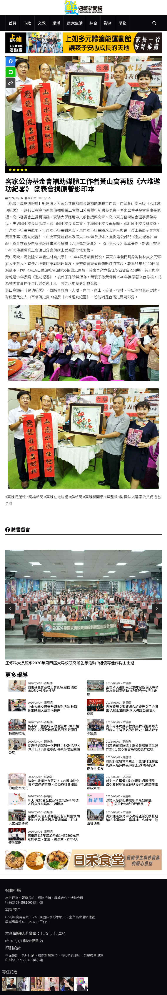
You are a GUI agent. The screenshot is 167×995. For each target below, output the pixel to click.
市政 (27, 23)
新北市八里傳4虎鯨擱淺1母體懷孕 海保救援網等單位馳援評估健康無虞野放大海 (122, 784)
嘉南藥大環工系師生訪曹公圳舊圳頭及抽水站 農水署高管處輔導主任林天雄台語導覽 (44, 819)
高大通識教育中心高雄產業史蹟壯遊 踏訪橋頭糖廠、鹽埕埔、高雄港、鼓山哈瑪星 (122, 819)
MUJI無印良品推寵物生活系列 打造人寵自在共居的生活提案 (53, 802)
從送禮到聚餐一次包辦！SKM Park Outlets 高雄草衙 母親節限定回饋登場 (44, 749)
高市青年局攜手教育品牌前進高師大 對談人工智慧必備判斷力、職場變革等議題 (122, 729)
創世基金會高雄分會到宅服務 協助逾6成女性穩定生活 (52, 689)
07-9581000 (24, 902)
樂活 (56, 23)
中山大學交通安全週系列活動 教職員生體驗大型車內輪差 (52, 708)
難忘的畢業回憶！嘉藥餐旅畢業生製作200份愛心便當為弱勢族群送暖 (132, 747)
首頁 (13, 23)
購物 (122, 23)
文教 (42, 23)
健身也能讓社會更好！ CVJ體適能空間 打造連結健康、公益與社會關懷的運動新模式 (43, 784)
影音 (108, 23)
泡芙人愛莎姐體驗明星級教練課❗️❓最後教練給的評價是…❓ (129, 802)
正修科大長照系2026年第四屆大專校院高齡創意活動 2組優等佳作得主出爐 (69, 662)
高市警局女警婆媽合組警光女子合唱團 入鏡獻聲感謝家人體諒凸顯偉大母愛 (122, 710)
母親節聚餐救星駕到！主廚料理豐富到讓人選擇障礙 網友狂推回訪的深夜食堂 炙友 (122, 765)
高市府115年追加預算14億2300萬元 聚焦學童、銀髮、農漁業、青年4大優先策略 (43, 839)
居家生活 (75, 23)
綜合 (93, 23)
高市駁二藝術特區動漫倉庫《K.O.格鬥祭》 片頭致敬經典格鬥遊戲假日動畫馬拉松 (43, 729)
